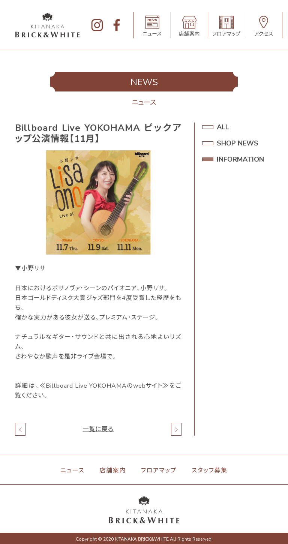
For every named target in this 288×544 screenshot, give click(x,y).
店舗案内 (112, 470)
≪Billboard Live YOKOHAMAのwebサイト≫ (104, 386)
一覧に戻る (98, 429)
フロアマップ (159, 470)
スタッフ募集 (210, 470)
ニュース (72, 470)
